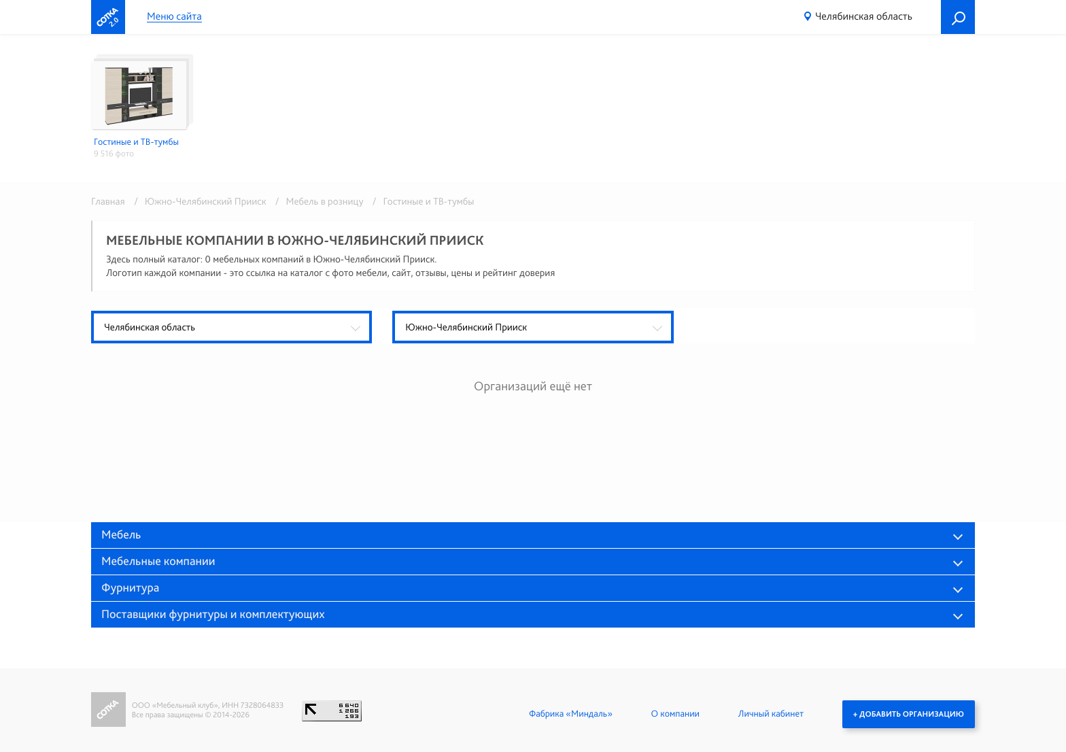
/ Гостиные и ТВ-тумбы (420, 201)
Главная (108, 201)
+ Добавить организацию (908, 714)
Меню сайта (174, 16)
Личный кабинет (771, 713)
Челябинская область (863, 16)
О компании (675, 713)
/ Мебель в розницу (317, 201)
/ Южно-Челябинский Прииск (198, 201)
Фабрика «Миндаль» (571, 713)
